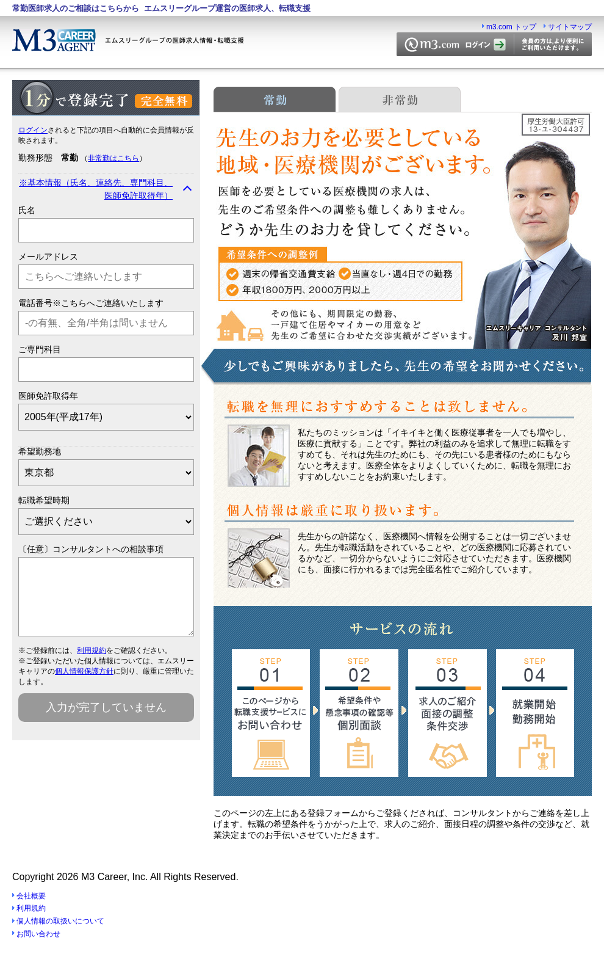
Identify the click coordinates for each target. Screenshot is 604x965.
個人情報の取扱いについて (60, 921)
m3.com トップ (511, 27)
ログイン (33, 130)
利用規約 (91, 665)
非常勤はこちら (113, 158)
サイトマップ (570, 27)
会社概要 (31, 896)
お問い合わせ (38, 934)
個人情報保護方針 (84, 686)
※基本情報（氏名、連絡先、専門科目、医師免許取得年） (96, 189)
